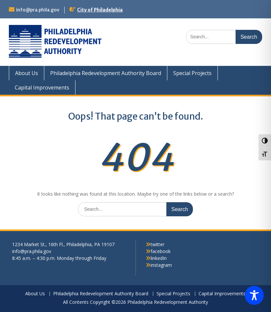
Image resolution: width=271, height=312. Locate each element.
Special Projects (192, 73)
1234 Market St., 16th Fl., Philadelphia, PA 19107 (63, 244)
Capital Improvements (42, 87)
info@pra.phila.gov (37, 10)
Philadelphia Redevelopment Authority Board (105, 73)
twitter (157, 244)
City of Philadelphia (100, 10)
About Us (26, 73)
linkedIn (159, 258)
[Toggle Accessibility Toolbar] (254, 295)
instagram (161, 265)
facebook (161, 251)
